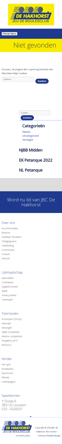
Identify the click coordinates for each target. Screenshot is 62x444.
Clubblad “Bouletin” (12, 236)
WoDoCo (7, 344)
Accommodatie (10, 228)
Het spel (6, 364)
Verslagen (27, 139)
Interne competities (12, 336)
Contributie (7, 282)
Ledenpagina (8, 381)
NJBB (4, 290)
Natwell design (53, 435)
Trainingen (7, 299)
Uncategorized (30, 135)
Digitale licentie (10, 286)
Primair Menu (9, 33)
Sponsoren (7, 373)
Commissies (8, 249)
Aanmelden (8, 278)
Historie (6, 258)
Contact (6, 254)
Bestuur (6, 232)
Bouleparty (7, 368)
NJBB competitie (11, 332)
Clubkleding (8, 245)
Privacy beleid (9, 295)
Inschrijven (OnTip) (12, 319)
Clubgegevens (9, 241)
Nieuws (26, 131)
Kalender (6, 323)
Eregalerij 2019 (10, 340)
